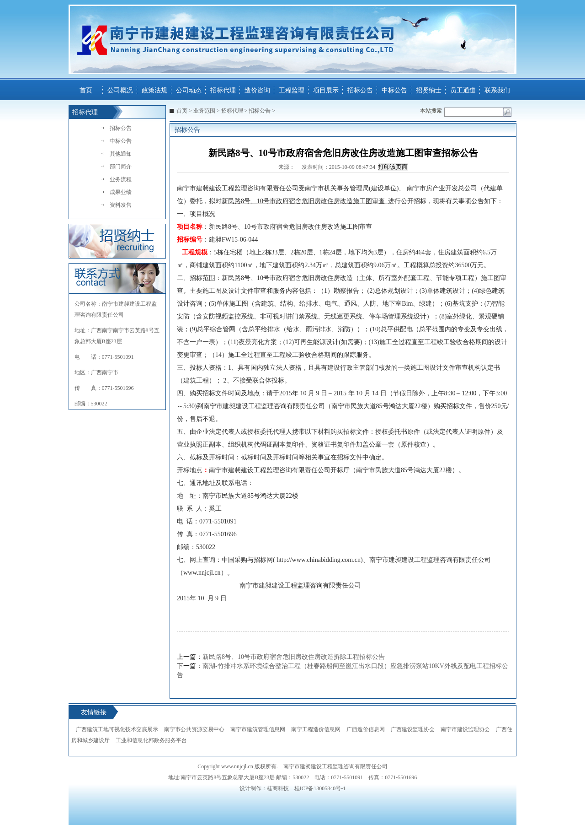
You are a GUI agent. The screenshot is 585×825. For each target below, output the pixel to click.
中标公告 (394, 90)
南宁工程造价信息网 (315, 729)
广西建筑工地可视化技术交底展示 (117, 729)
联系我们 (497, 90)
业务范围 (204, 111)
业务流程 (121, 179)
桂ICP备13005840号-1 (320, 788)
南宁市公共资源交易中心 (194, 729)
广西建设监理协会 (413, 729)
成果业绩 (121, 192)
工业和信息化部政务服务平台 (151, 740)
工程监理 (291, 90)
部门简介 (121, 166)
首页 (86, 90)
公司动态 (189, 90)
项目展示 (326, 90)
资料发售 (121, 205)
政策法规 (154, 90)
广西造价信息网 (365, 729)
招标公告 (360, 90)
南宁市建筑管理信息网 (257, 729)
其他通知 (121, 154)
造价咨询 (257, 90)
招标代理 (223, 90)
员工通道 (463, 90)
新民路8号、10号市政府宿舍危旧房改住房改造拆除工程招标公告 (293, 656)
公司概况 (120, 90)
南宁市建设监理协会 (465, 729)
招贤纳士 (428, 90)
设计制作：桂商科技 (264, 788)
